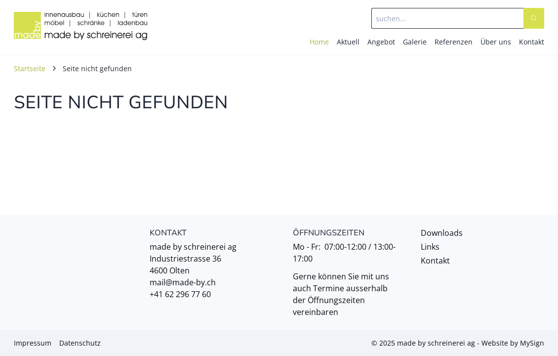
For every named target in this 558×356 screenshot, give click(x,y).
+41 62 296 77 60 (180, 294)
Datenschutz (80, 343)
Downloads (442, 232)
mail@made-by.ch (183, 282)
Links (430, 246)
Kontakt (435, 260)
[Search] (533, 18)
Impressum (32, 343)
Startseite (29, 68)
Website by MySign (512, 343)
